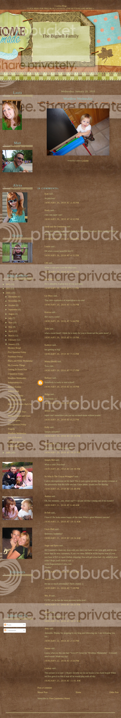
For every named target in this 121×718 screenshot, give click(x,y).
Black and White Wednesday (20, 361)
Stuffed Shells (14, 446)
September (13, 309)
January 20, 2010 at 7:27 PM (62, 370)
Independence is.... (16, 382)
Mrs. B (47, 596)
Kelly (47, 427)
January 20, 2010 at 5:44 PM (62, 321)
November (13, 301)
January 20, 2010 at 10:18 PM (62, 436)
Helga (47, 394)
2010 (8, 293)
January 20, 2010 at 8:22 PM (62, 420)
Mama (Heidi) (51, 361)
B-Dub (47, 513)
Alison (47, 612)
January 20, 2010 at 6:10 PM (62, 337)
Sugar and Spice (51, 545)
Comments (10, 630)
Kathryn (48, 345)
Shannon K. (50, 443)
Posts (7, 625)
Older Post (114, 692)
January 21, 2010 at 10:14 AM (63, 538)
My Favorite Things (16, 365)
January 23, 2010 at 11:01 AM (63, 681)
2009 (8, 452)
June (10, 322)
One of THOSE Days (17, 412)
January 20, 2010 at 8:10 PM (62, 387)
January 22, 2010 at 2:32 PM (62, 641)
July (10, 318)
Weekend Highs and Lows (19, 416)
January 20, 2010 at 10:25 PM (62, 452)
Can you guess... (15, 420)
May (10, 327)
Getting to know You (17, 442)
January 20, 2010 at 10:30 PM (62, 469)
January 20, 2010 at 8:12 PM (62, 403)
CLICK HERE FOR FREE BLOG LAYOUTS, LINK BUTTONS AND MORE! (59, 8)
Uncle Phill (49, 529)
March (11, 335)
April (10, 331)
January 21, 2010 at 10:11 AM (63, 521)
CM (46, 263)
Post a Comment (44, 688)
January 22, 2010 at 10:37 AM (63, 621)
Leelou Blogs (61, 6)
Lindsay (48, 668)
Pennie (47, 648)
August (11, 314)
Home (78, 692)
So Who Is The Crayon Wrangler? (59, 476)
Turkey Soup (13, 391)
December (13, 297)
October (12, 305)
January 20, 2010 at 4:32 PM (62, 219)
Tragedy (11, 429)
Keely (47, 210)
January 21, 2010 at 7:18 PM (62, 588)
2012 (8, 284)
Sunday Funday (14, 387)
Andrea (48, 496)
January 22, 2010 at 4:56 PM (62, 661)
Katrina (48, 312)
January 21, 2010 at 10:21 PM (62, 604)
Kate (47, 194)
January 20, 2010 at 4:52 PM (62, 272)
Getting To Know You (17, 369)
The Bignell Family (60, 35)
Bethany (48, 378)
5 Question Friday (15, 374)
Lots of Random (15, 437)
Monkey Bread (14, 348)
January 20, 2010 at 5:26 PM (62, 305)
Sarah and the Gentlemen (55, 226)
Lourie (47, 246)
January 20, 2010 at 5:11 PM (62, 288)
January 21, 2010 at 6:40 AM (62, 505)
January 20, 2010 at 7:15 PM (62, 354)
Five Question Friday (17, 352)
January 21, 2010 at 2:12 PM (62, 572)
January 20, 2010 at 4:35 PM (62, 255)
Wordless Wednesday (78, 98)
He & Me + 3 (50, 279)
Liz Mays (49, 296)
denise (47, 411)
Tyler (47, 329)
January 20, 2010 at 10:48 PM (62, 489)
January (12, 344)
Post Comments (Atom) (59, 698)
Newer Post (42, 692)
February (12, 340)
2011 (8, 288)
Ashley (48, 579)
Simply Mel (50, 460)
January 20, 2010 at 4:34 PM (62, 239)
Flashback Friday (15, 356)
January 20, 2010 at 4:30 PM (62, 203)
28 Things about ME (17, 400)
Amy (47, 628)
